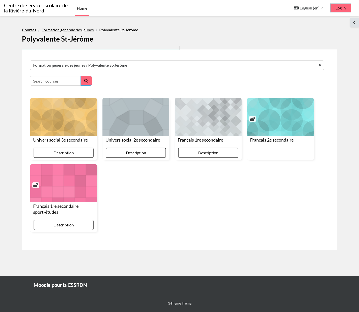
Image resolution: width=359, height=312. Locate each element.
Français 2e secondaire (272, 140)
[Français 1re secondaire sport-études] (63, 183)
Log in (341, 7)
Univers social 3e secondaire (60, 140)
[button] (308, 7)
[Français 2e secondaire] (280, 117)
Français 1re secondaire (200, 140)
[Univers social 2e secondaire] (135, 117)
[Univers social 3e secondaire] (63, 117)
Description (64, 152)
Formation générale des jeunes (68, 29)
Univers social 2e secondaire (132, 140)
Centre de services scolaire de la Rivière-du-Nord (36, 8)
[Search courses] (55, 81)
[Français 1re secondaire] (208, 117)
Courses (29, 29)
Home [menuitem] (82, 8)
